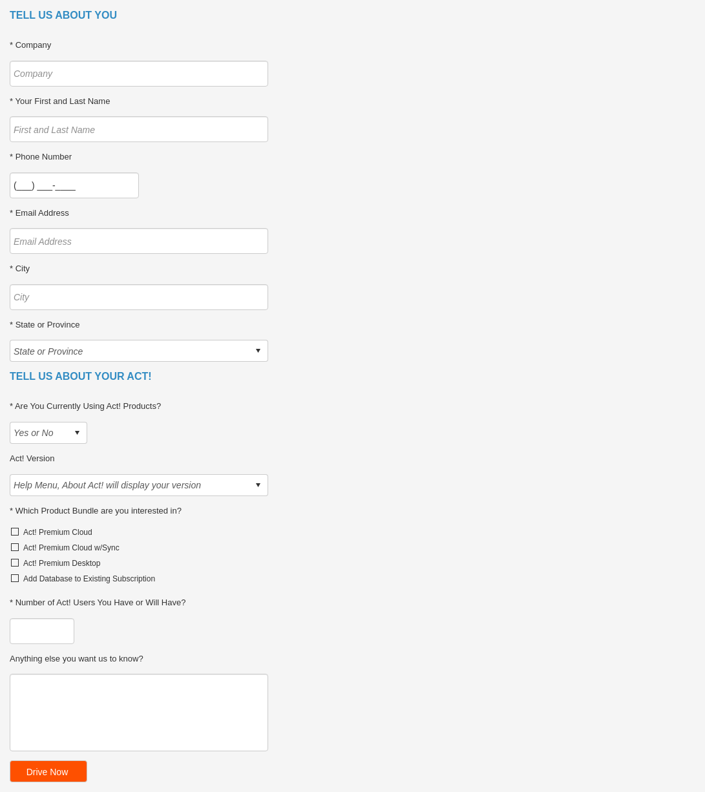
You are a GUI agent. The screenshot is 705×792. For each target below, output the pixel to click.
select (257, 350)
